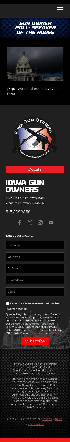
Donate (35, 169)
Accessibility (36, 424)
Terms (55, 333)
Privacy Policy (38, 333)
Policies (47, 419)
